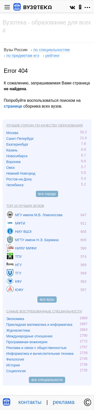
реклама (64, 402)
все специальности (46, 380)
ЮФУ (19, 290)
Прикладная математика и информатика (39, 325)
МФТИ (20, 223)
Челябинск (15, 185)
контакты (29, 402)
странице (13, 106)
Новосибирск (17, 156)
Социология (16, 371)
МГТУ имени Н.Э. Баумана (37, 240)
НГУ (18, 265)
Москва (12, 133)
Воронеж (13, 162)
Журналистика (18, 330)
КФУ (18, 281)
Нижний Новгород (20, 173)
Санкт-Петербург (20, 139)
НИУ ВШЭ (23, 232)
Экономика (15, 319)
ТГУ (18, 273)
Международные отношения (29, 336)
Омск (10, 168)
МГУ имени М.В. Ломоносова (38, 215)
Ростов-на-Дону (19, 179)
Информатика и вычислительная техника (39, 354)
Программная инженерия (26, 342)
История (13, 365)
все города (47, 194)
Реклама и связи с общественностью (36, 348)
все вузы (47, 299)
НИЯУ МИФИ (26, 248)
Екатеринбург (17, 144)
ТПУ (18, 257)
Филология (15, 359)
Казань (12, 150)
